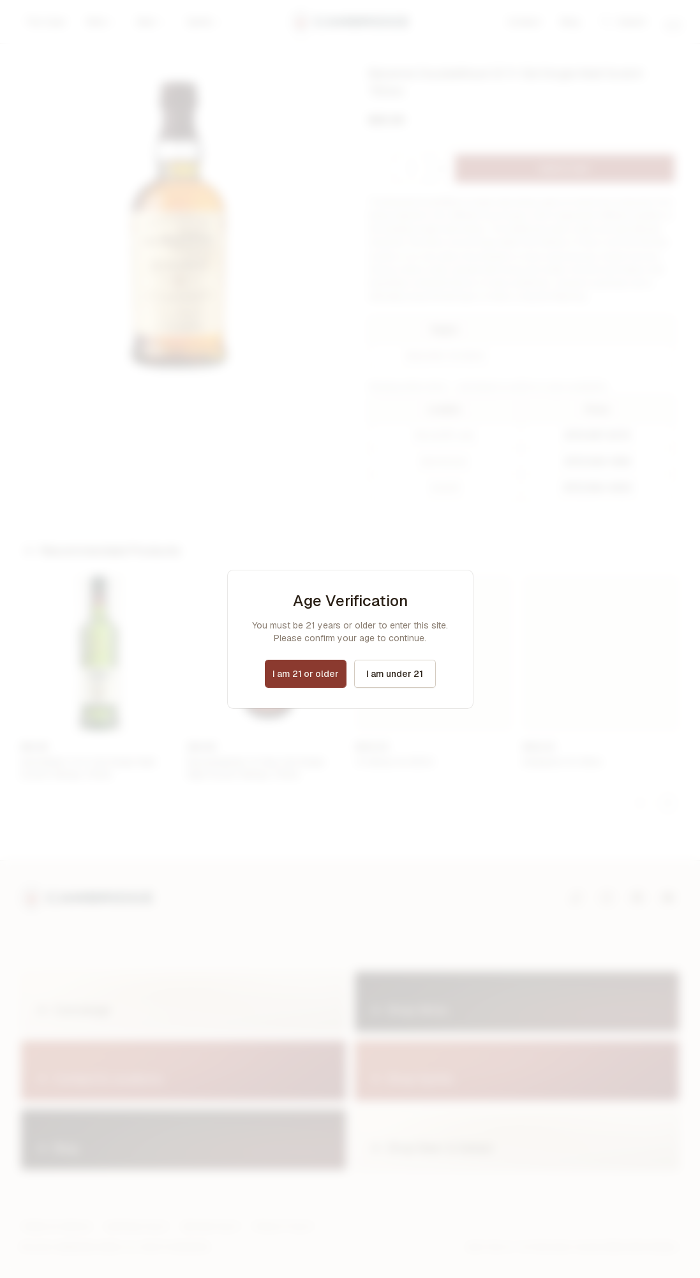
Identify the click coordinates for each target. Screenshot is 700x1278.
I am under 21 (394, 674)
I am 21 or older (305, 674)
